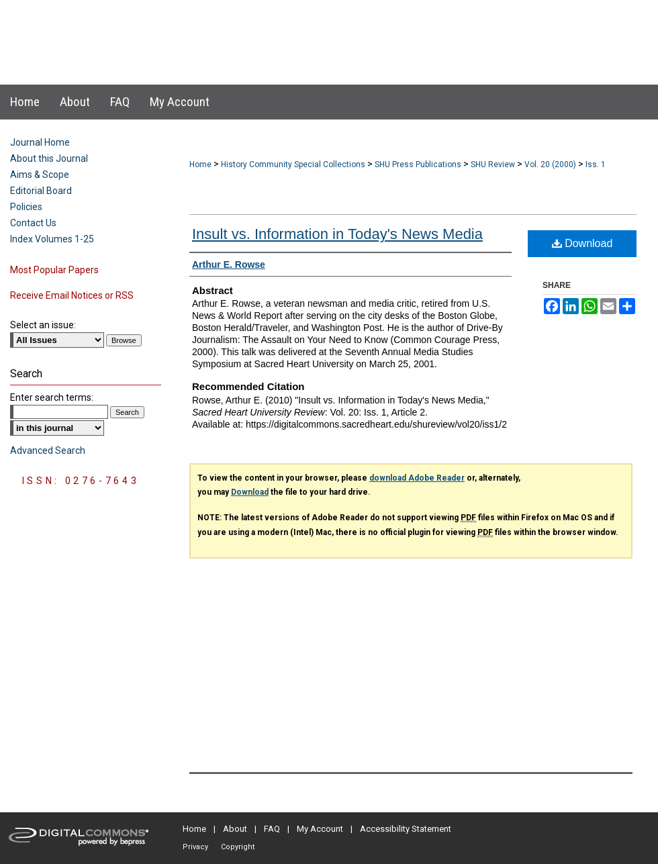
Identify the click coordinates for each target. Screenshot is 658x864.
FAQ (272, 829)
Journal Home (40, 142)
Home (200, 164)
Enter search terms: (51, 397)
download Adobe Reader (417, 478)
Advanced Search (47, 450)
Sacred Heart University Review (315, 29)
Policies (26, 206)
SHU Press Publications (418, 164)
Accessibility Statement (405, 829)
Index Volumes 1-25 (52, 239)
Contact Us (33, 223)
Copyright (237, 847)
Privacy (195, 847)
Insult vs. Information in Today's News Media (337, 234)
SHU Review (493, 164)
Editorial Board (41, 190)
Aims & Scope (39, 174)
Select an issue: (43, 325)
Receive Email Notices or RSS (72, 295)
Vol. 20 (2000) (550, 164)
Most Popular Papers (54, 270)
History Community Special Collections (293, 164)
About (235, 829)
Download (582, 243)
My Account (320, 829)
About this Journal (49, 158)
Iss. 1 (595, 164)
